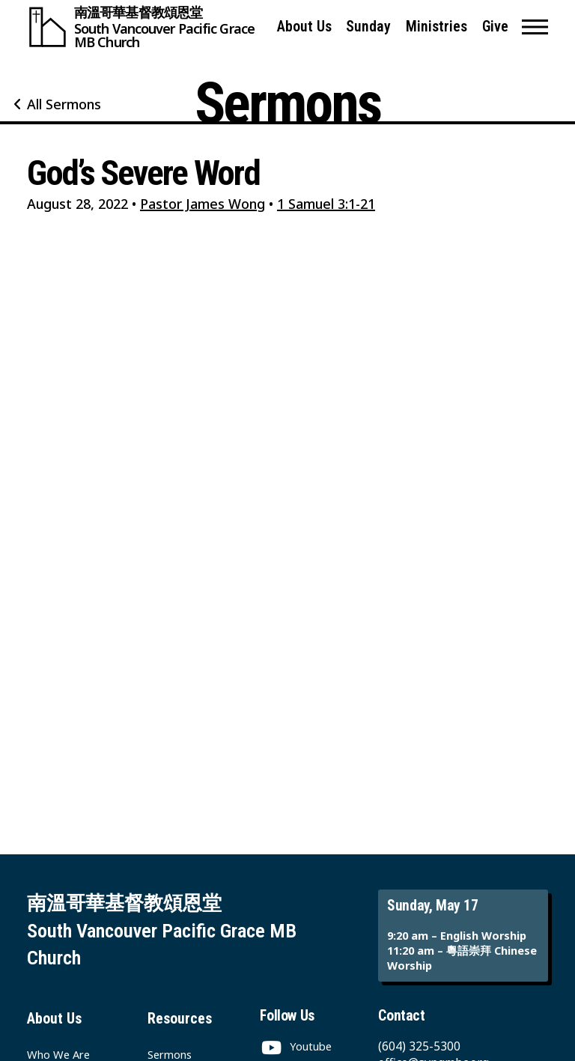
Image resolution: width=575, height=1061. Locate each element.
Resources (179, 1018)
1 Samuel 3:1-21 (326, 204)
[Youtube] (296, 1046)
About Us (304, 26)
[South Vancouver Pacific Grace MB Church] (145, 27)
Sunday (368, 26)
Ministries (436, 26)
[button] (535, 27)
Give (495, 26)
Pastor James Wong (202, 204)
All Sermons (64, 104)
